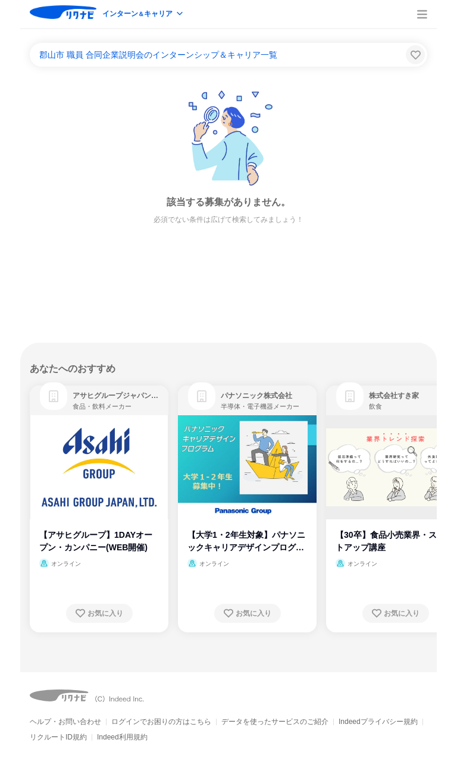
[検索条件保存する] (415, 54)
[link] (53, 396)
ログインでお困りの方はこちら (161, 721)
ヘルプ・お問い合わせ (65, 721)
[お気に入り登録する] (99, 613)
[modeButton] (143, 14)
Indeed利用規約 (122, 737)
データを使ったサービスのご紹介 (274, 721)
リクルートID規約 (58, 737)
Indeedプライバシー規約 (378, 721)
